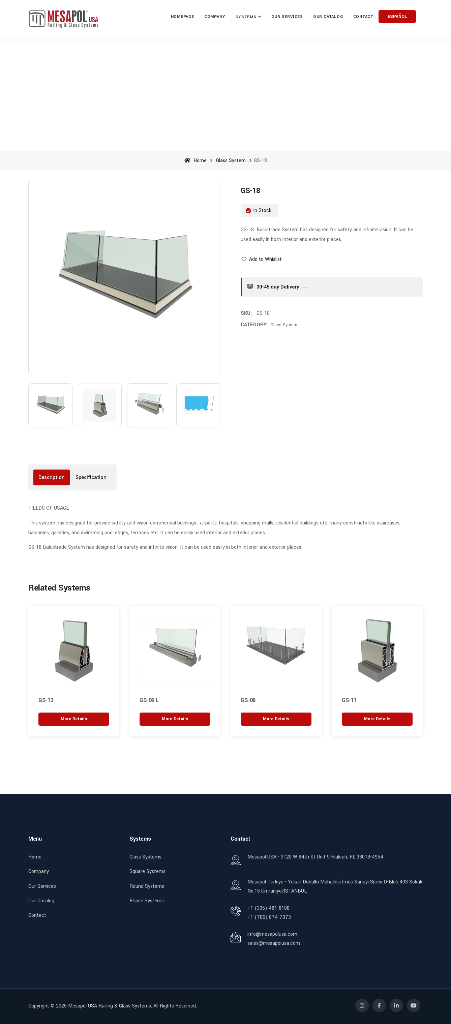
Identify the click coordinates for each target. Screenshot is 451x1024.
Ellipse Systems (146, 900)
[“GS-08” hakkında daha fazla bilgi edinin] (276, 718)
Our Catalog (328, 17)
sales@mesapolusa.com (273, 943)
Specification (91, 477)
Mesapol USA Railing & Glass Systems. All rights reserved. (132, 1006)
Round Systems (146, 886)
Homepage (182, 17)
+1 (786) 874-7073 (269, 917)
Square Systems (147, 871)
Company (214, 17)
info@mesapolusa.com (272, 934)
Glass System (231, 160)
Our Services (42, 886)
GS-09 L (149, 700)
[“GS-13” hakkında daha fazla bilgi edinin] (73, 718)
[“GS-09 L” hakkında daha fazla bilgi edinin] (175, 718)
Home (195, 160)
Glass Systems (145, 857)
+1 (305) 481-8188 (268, 907)
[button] (261, 259)
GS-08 (248, 700)
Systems (245, 17)
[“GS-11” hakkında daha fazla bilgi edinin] (377, 718)
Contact (363, 17)
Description (51, 477)
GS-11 (349, 700)
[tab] (51, 477)
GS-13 (45, 700)
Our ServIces (287, 17)
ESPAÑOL (397, 16)
